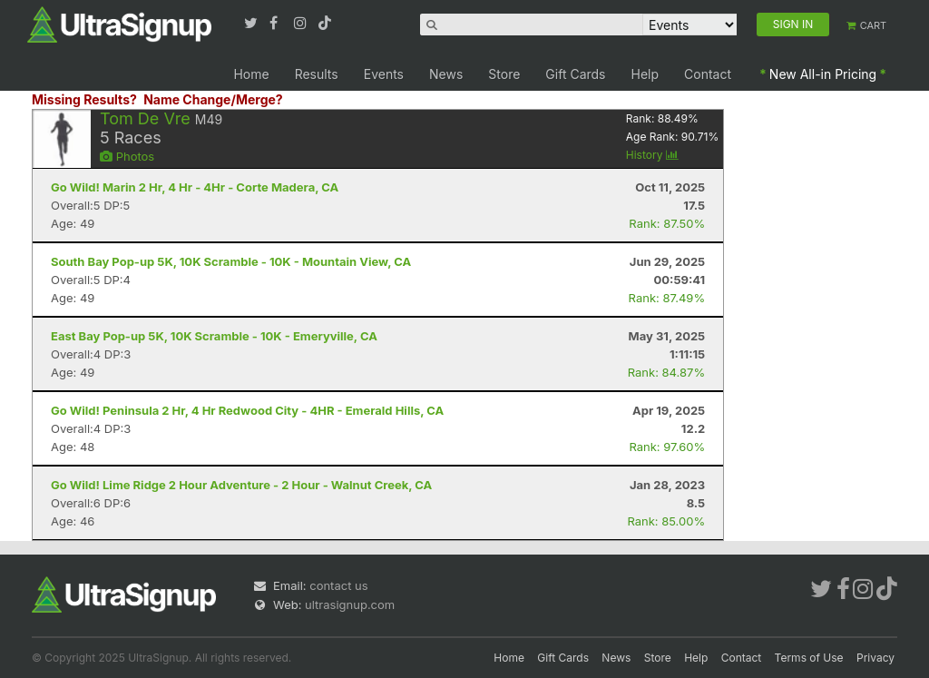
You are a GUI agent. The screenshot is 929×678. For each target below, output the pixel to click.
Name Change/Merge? (213, 99)
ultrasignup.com (350, 604)
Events (384, 74)
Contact (707, 74)
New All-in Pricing (822, 74)
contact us (338, 585)
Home (251, 74)
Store (504, 74)
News (446, 74)
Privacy (875, 657)
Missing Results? (84, 99)
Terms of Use (809, 657)
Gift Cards (575, 74)
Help (645, 74)
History (652, 155)
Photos (127, 156)
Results (316, 74)
